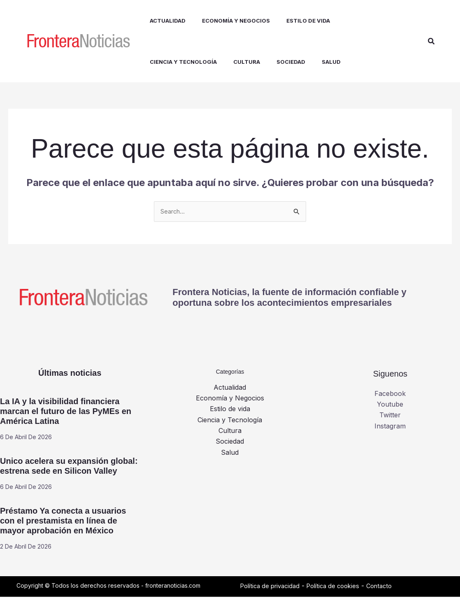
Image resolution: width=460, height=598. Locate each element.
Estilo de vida (230, 410)
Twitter (390, 416)
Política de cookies (342, 587)
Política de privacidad (273, 587)
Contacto (392, 587)
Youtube (390, 405)
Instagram (390, 427)
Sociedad (230, 442)
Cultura (230, 432)
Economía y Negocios (230, 399)
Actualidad (230, 388)
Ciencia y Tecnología (229, 421)
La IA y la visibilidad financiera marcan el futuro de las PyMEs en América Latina (65, 412)
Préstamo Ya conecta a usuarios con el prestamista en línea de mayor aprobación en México (63, 521)
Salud (230, 453)
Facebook (390, 394)
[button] (431, 41)
